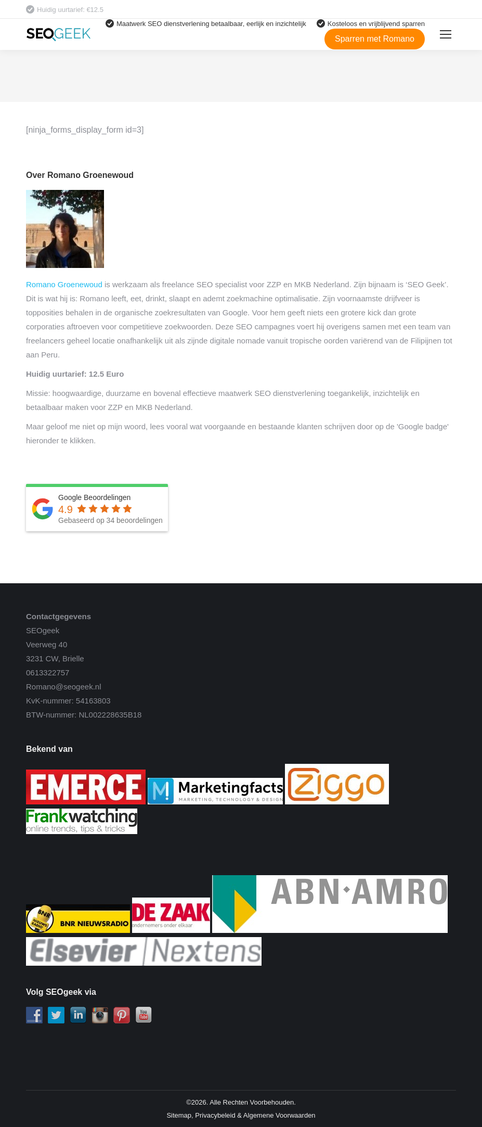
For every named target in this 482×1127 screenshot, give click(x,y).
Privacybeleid (215, 1115)
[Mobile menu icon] (445, 34)
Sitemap (178, 1115)
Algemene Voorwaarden (279, 1115)
